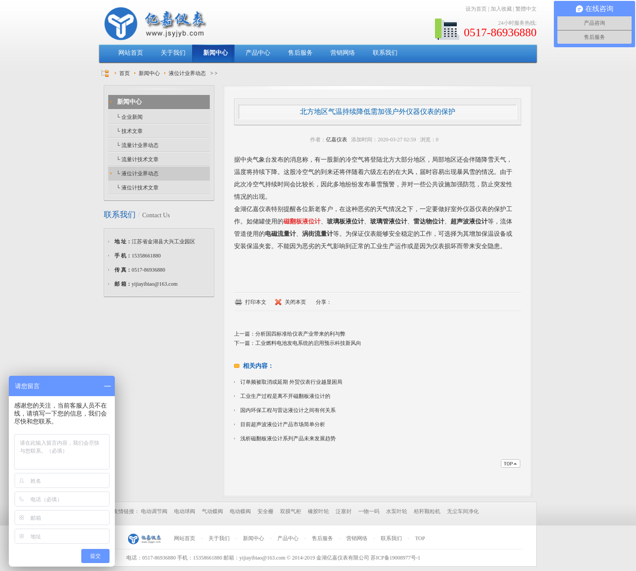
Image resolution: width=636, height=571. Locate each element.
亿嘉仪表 (336, 139)
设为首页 (476, 9)
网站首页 (130, 52)
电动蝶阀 (240, 511)
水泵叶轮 (396, 511)
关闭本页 (295, 302)
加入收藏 (501, 9)
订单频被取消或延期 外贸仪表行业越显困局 (291, 382)
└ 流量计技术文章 (137, 159)
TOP (420, 538)
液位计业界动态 (187, 73)
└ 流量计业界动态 (137, 145)
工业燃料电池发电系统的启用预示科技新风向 (308, 343)
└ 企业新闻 (129, 117)
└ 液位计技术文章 (137, 188)
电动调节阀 (154, 511)
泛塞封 (344, 511)
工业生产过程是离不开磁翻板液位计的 (285, 396)
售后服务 (300, 52)
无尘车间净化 (463, 511)
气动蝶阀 (212, 511)
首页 (124, 73)
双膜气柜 (290, 511)
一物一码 (368, 511)
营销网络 (342, 52)
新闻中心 (215, 52)
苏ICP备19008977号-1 (395, 558)
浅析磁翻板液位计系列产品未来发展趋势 (288, 438)
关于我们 (173, 52)
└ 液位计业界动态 (137, 173)
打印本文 (255, 302)
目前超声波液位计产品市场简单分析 (282, 424)
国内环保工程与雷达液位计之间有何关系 (288, 410)
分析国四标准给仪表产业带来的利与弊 (300, 334)
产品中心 (258, 52)
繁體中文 (526, 9)
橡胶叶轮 (318, 511)
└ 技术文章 (129, 131)
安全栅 (265, 511)
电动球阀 (184, 511)
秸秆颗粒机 (427, 511)
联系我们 (385, 52)
